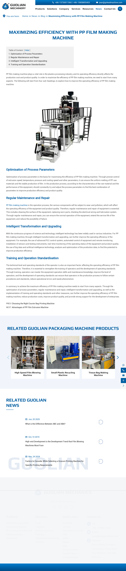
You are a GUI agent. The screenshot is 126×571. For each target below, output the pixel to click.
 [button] (118, 360)
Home (25, 16)
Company (64, 8)
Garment (39, 542)
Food (37, 523)
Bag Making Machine (16, 527)
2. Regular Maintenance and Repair (24, 57)
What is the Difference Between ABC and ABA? (45, 424)
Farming (39, 534)
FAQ (65, 534)
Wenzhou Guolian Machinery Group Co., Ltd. (33, 570)
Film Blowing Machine (17, 523)
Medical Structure (44, 530)
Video (65, 538)
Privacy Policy (117, 570)
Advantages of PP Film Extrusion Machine (30, 307)
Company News (70, 549)
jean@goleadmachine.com (110, 2)
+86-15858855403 (81, 2)
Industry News (70, 553)
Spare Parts (11, 538)
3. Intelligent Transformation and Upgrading (28, 61)
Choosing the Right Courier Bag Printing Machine (33, 303)
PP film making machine (16, 205)
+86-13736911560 (63, 2)
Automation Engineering (47, 538)
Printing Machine (14, 534)
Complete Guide (70, 557)
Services (76, 8)
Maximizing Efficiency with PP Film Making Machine (75, 16)
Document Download (73, 530)
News (99, 8)
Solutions (52, 8)
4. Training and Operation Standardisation (27, 64)
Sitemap (102, 570)
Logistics (39, 527)
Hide (27, 50)
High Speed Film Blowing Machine (28, 376)
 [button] (8, 360)
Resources (88, 8)
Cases (66, 542)
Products (40, 8)
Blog (43, 16)
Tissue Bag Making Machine (98, 376)
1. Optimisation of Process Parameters (25, 54)
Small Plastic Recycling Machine (63, 376)
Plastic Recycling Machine (19, 530)
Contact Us (109, 8)
